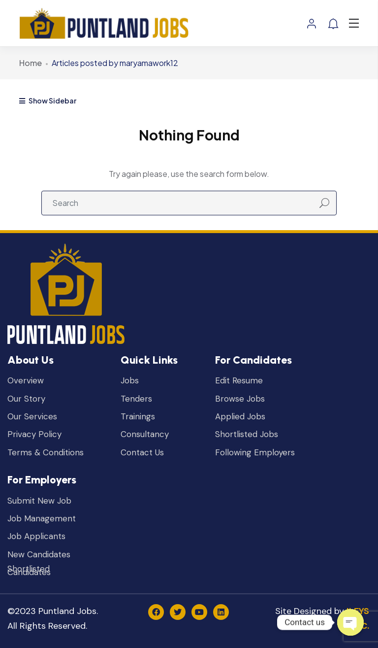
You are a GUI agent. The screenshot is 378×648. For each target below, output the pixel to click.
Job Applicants (36, 536)
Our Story (26, 399)
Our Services (32, 416)
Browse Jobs (240, 399)
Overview (25, 380)
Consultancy (145, 434)
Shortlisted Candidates (29, 570)
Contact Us (142, 452)
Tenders (136, 399)
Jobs (130, 380)
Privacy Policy (34, 434)
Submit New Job (39, 501)
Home (30, 63)
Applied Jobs (240, 416)
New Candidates (38, 554)
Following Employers (255, 452)
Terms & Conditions (45, 452)
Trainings (138, 416)
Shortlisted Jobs (246, 434)
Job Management (41, 518)
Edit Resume (239, 380)
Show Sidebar (47, 100)
